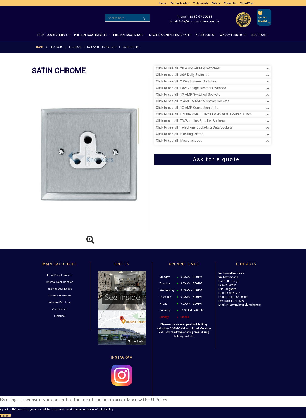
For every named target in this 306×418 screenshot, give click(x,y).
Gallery (216, 3)
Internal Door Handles (59, 282)
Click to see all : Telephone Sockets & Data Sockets (194, 127)
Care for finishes (179, 3)
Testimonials (200, 3)
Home (163, 3)
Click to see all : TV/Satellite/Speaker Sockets (190, 121)
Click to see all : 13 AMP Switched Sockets (188, 94)
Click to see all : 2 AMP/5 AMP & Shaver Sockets (192, 101)
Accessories (59, 309)
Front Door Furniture (59, 275)
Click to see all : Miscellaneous (179, 140)
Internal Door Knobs (59, 288)
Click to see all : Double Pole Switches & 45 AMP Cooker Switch (204, 114)
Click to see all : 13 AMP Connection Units (187, 108)
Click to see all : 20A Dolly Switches (182, 75)
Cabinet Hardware (59, 295)
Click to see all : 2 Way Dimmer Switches (186, 81)
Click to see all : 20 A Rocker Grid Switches (188, 68)
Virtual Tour (247, 3)
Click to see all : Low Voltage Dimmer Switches (191, 88)
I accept (5, 415)
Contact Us (230, 3)
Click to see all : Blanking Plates (179, 134)
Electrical (59, 315)
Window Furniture (60, 302)
